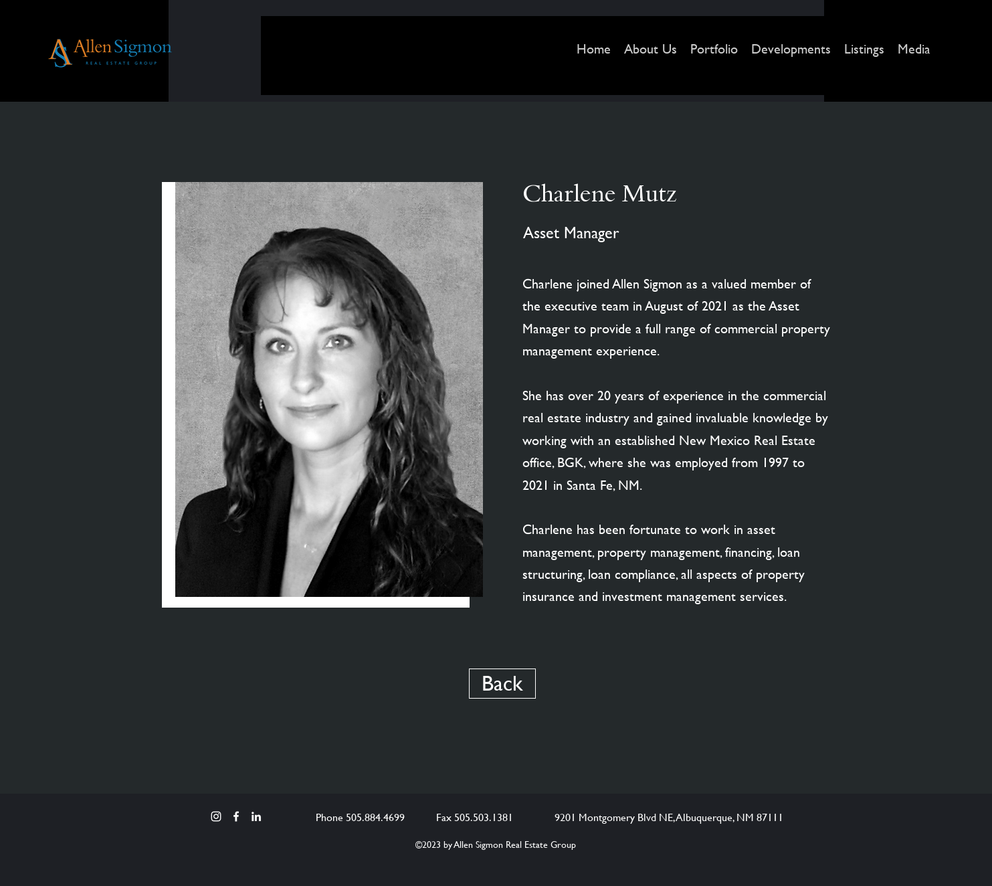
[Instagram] (216, 816)
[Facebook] (236, 816)
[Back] (502, 684)
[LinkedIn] (256, 816)
